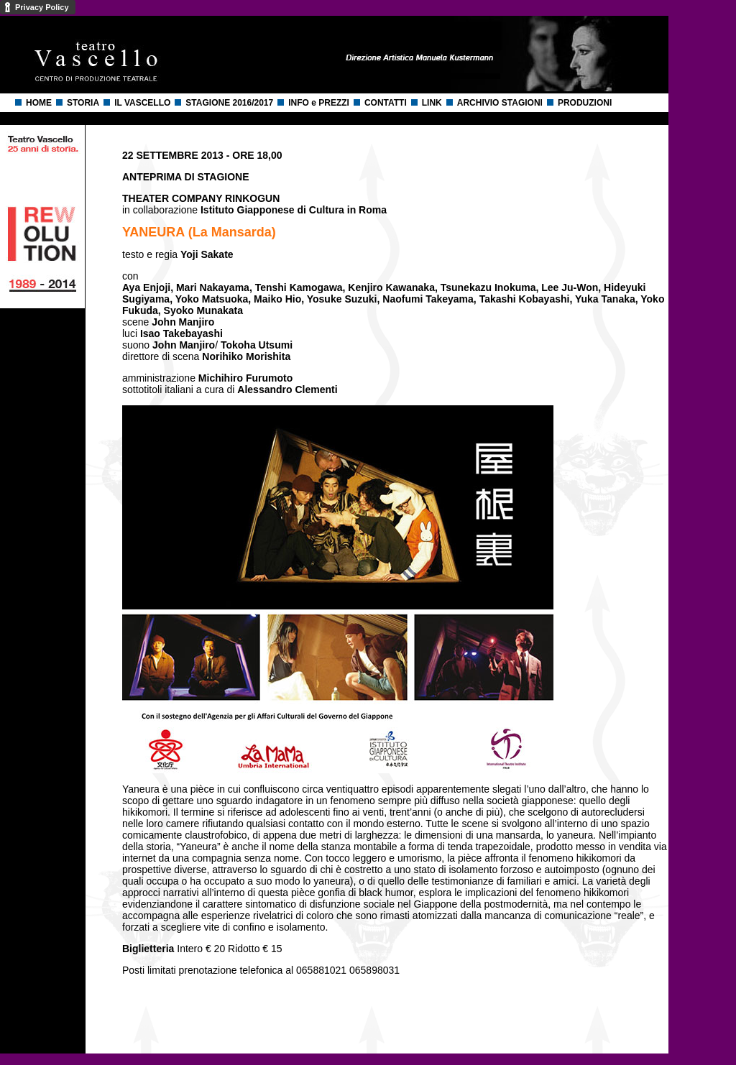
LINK (432, 103)
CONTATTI (385, 103)
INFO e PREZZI (318, 103)
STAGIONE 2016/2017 (229, 103)
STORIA (83, 103)
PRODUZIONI (585, 103)
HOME (39, 103)
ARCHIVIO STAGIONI (500, 103)
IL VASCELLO (142, 103)
